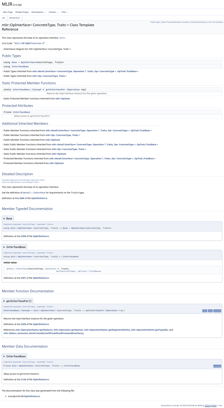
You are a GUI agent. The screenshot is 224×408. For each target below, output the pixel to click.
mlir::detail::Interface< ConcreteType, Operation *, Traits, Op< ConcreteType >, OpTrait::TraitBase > (85, 71)
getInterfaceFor (55, 89)
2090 (23, 236)
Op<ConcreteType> (66, 271)
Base (14, 62)
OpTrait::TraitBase (89, 271)
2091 (23, 277)
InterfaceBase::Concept (27, 89)
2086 (21, 198)
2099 (23, 324)
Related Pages (22, 12)
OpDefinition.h (39, 198)
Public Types (155, 22)
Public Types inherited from (70, 71)
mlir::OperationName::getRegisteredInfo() (107, 329)
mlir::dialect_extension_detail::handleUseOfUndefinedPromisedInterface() (44, 333)
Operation (74, 89)
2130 (23, 379)
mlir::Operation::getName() (68, 329)
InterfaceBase (20, 66)
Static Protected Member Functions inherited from (36, 98)
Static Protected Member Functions (175, 22)
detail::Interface (34, 192)
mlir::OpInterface (21, 228)
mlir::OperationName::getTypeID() (149, 329)
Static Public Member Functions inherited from (80, 144)
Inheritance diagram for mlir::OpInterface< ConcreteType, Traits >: (36, 48)
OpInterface (14, 18)
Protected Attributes (199, 22)
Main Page (8, 12)
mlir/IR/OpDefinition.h (29, 43)
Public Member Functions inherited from (77, 130)
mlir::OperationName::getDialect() (33, 329)
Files (65, 12)
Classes (53, 12)
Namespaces (38, 12)
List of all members (215, 22)
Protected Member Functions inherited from (79, 158)
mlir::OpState (63, 98)
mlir (3, 18)
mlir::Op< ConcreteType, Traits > (49, 75)
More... (63, 37)
